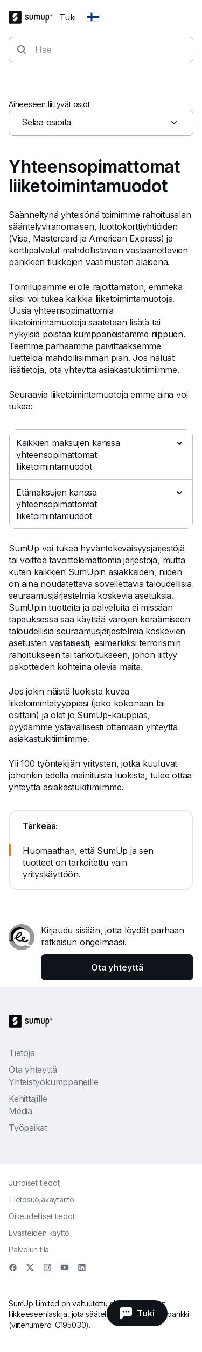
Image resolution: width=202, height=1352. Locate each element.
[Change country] (93, 17)
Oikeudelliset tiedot (42, 1216)
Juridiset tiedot (34, 1182)
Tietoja (21, 1052)
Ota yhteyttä (33, 1069)
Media (20, 1111)
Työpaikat (28, 1127)
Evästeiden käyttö (39, 1232)
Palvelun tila (29, 1249)
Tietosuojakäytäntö (41, 1199)
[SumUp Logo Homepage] (34, 17)
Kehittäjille (28, 1098)
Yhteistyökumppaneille (53, 1082)
